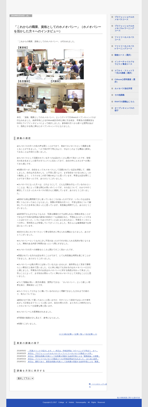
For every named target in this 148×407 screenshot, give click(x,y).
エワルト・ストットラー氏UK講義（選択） (124, 71)
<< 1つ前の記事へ (66, 334)
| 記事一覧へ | (79, 334)
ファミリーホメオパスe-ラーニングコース (124, 47)
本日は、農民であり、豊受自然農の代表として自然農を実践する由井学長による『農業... (63, 362)
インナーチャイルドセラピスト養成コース (124, 62)
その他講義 (119, 95)
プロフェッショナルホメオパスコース (124, 18)
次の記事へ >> (91, 334)
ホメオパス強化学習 (123, 88)
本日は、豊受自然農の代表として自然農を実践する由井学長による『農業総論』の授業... (63, 356)
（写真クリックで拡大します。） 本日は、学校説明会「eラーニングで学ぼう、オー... (62, 351)
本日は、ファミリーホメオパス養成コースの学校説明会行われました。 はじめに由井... (63, 359)
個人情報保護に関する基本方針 (128, 398)
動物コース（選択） (123, 55)
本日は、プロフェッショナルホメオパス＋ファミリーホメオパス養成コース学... (60, 353)
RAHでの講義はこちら (124, 101)
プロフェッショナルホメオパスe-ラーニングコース (124, 28)
